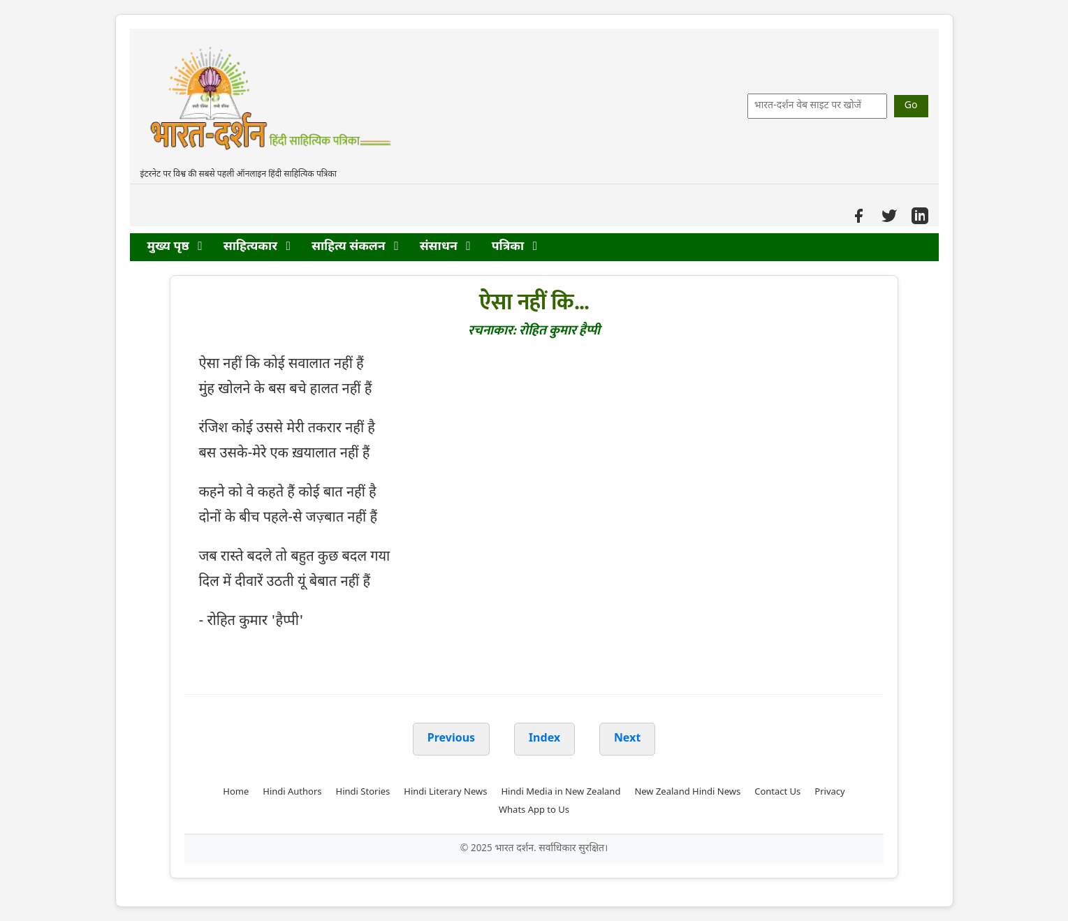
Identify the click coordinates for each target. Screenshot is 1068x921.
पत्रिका (514, 247)
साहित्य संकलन (355, 247)
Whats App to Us (534, 810)
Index (545, 739)
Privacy (829, 792)
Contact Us (777, 792)
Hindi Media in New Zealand (560, 792)
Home (236, 792)
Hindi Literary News (445, 792)
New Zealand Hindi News (687, 792)
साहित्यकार (257, 247)
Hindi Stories (363, 792)
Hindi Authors (292, 792)
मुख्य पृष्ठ (175, 247)
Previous (451, 739)
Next (627, 739)
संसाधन (445, 247)
